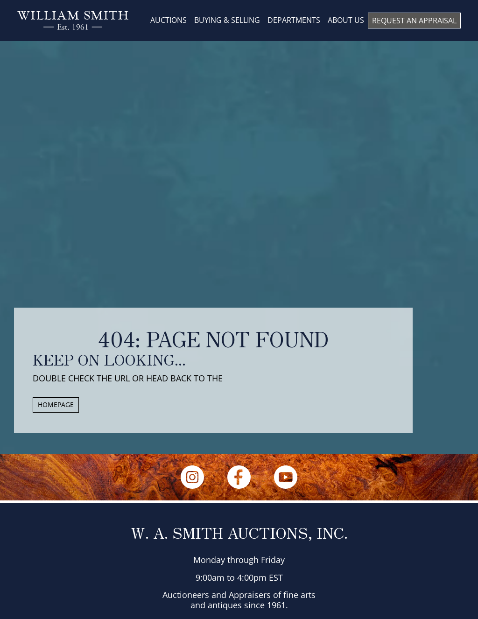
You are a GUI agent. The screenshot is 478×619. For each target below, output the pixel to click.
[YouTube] (285, 477)
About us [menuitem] (346, 20)
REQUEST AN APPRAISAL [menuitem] (414, 20)
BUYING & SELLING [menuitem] (227, 20)
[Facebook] (239, 477)
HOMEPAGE (56, 404)
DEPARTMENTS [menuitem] (293, 20)
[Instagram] (192, 477)
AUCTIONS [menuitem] (168, 20)
